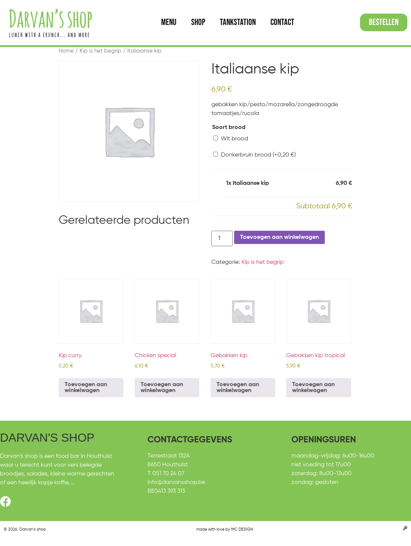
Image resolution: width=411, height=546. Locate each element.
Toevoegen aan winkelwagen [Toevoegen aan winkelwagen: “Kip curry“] (86, 388)
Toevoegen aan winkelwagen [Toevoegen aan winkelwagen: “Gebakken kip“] (238, 388)
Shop (198, 22)
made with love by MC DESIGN (224, 529)
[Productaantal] (222, 238)
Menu (169, 22)
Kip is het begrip (100, 51)
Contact (282, 22)
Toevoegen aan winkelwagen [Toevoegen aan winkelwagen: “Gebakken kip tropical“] (313, 388)
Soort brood (228, 127)
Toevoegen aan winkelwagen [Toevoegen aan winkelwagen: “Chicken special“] (162, 388)
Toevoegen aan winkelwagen (279, 237)
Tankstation (238, 22)
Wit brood (230, 139)
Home (66, 51)
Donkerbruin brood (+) (254, 155)
